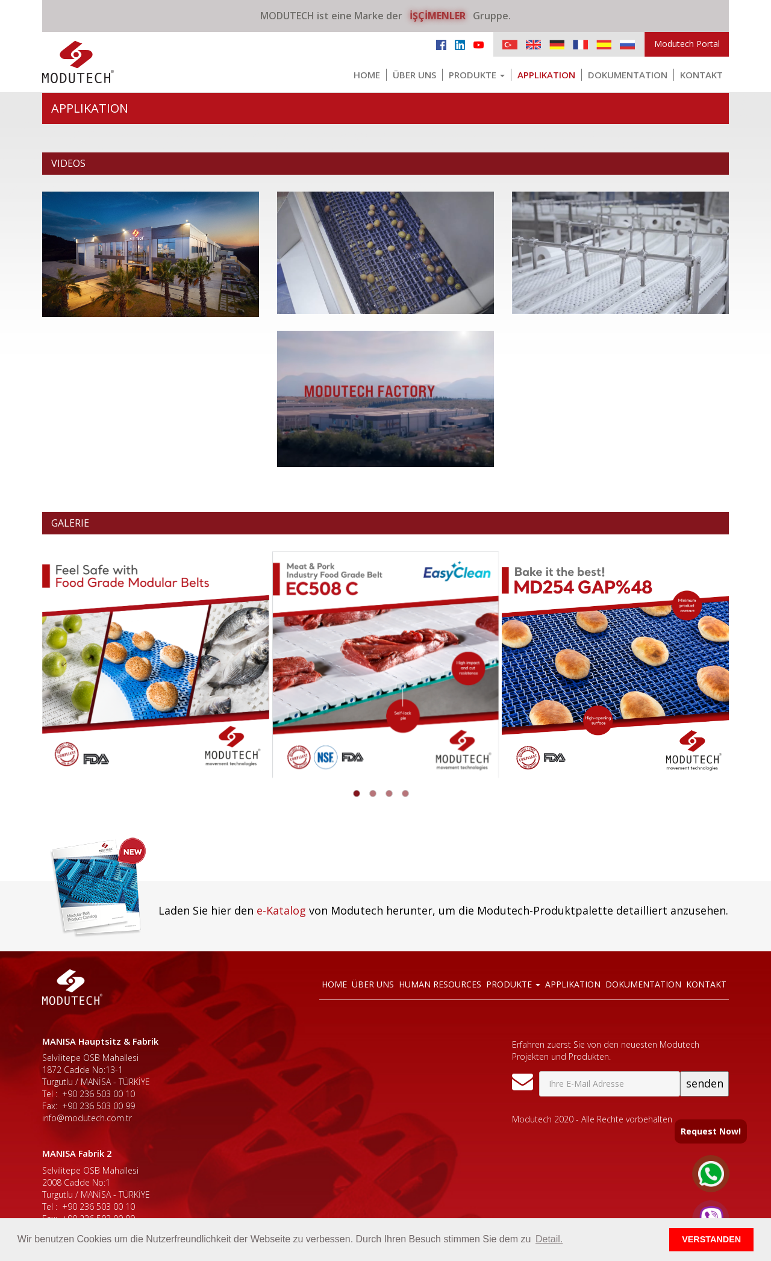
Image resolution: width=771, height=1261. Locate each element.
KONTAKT (701, 75)
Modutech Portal (687, 43)
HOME (367, 75)
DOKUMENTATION (627, 75)
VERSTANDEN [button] (711, 1239)
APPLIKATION (546, 75)
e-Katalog (281, 910)
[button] (356, 793)
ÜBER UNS (414, 75)
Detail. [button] (549, 1239)
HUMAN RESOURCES (440, 984)
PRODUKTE (477, 75)
